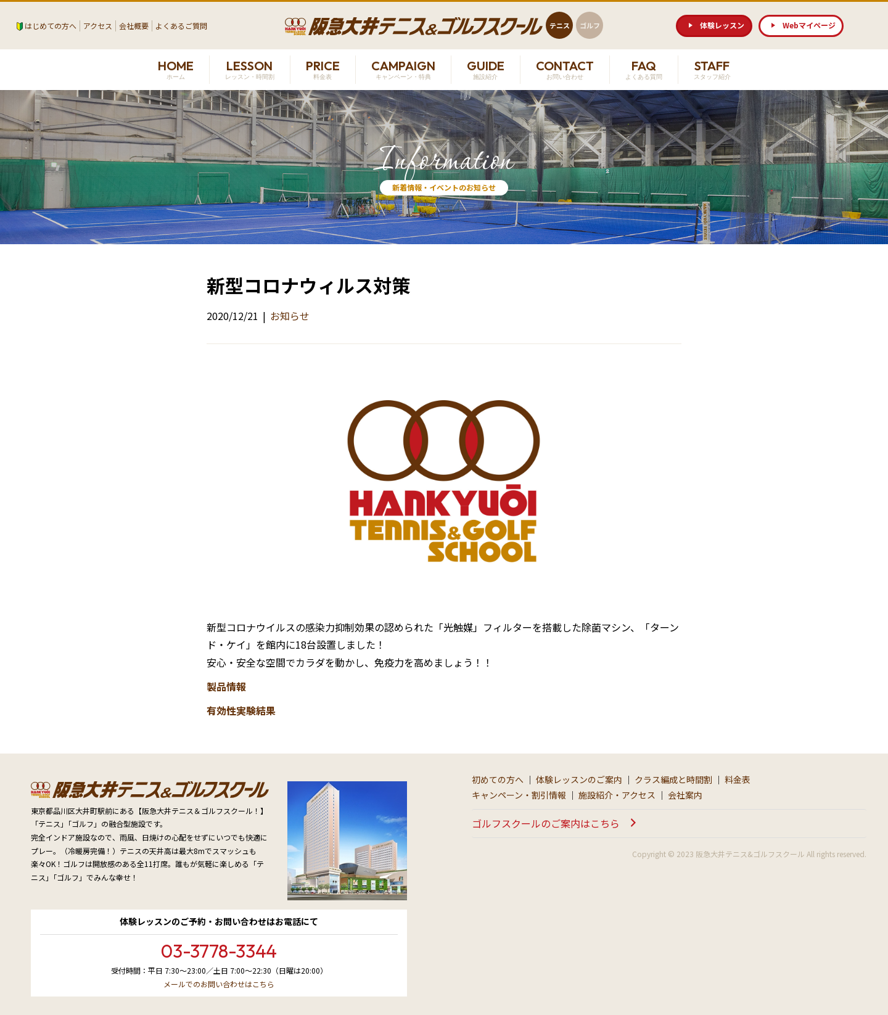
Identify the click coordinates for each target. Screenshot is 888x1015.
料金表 (737, 779)
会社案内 (685, 795)
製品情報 (226, 686)
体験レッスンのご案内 (579, 779)
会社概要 (134, 25)
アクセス (97, 25)
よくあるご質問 (181, 25)
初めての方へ (498, 779)
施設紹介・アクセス (617, 795)
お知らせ (290, 315)
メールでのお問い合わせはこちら (218, 984)
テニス (559, 25)
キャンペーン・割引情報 (519, 795)
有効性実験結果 (241, 710)
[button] (714, 26)
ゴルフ (590, 25)
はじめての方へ (50, 25)
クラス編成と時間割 (673, 779)
